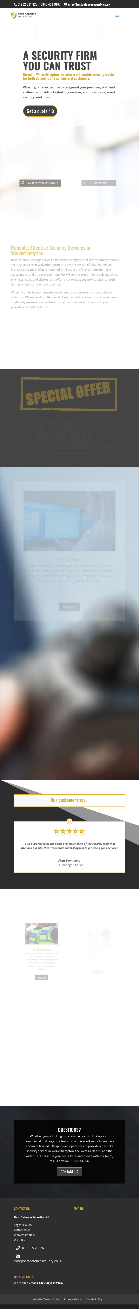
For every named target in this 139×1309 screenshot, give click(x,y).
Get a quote (37, 110)
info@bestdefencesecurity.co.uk (38, 1261)
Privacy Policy (72, 1299)
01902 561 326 (33, 1248)
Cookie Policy (94, 1299)
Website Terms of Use (46, 1299)
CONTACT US (69, 1171)
